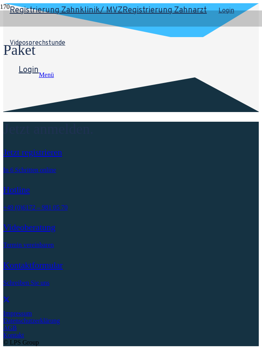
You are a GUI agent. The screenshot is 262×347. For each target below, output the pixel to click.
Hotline (16, 190)
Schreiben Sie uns (26, 282)
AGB (10, 327)
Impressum (17, 313)
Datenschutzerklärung (31, 320)
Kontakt (13, 335)
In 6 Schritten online (29, 169)
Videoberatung (29, 227)
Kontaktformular (33, 265)
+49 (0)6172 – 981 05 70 (35, 207)
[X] (6, 299)
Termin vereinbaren (28, 244)
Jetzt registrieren (32, 152)
